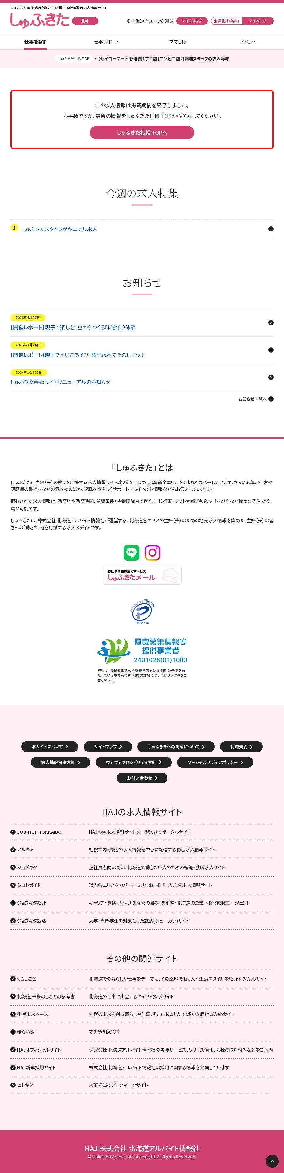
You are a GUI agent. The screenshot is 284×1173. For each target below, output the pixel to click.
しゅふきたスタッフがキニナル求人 (60, 229)
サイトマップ (105, 746)
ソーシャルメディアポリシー (212, 762)
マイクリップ (192, 20)
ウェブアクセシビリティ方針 (131, 762)
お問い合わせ (139, 778)
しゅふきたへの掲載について (173, 746)
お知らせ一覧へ (252, 399)
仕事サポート (106, 42)
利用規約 (238, 746)
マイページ (257, 20)
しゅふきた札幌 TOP (73, 58)
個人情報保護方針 (58, 762)
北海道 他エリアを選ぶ (152, 21)
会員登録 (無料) (226, 20)
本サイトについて (47, 746)
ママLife (177, 42)
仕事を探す (35, 42)
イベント (249, 42)
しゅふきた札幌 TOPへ (142, 132)
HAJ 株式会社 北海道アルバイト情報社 (142, 1148)
